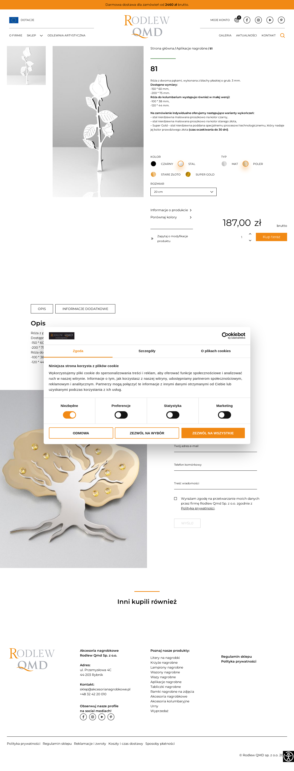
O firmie (15, 35)
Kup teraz (271, 237)
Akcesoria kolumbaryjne (169, 701)
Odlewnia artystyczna (66, 35)
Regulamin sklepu (57, 744)
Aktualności (246, 35)
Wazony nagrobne (165, 672)
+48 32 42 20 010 (93, 694)
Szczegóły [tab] (147, 351)
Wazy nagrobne (163, 677)
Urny (154, 706)
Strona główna (162, 48)
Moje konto (220, 20)
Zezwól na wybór (147, 433)
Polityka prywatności (23, 744)
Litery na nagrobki (165, 658)
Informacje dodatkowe (85, 309)
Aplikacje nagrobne (191, 48)
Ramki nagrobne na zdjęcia (172, 691)
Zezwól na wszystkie (213, 433)
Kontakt (269, 35)
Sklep (31, 35)
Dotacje (27, 20)
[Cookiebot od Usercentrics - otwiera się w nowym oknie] (225, 335)
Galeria (225, 35)
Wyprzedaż (159, 711)
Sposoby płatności (160, 744)
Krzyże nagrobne (164, 662)
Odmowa (81, 433)
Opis (42, 309)
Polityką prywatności (198, 508)
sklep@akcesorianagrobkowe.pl (105, 689)
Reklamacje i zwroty (90, 744)
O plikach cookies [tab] (216, 351)
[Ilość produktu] (242, 237)
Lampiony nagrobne (166, 667)
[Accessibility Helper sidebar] (288, 756)
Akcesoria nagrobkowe (168, 696)
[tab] (42, 308)
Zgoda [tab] (78, 351)
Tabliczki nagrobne (165, 687)
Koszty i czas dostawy (125, 744)
